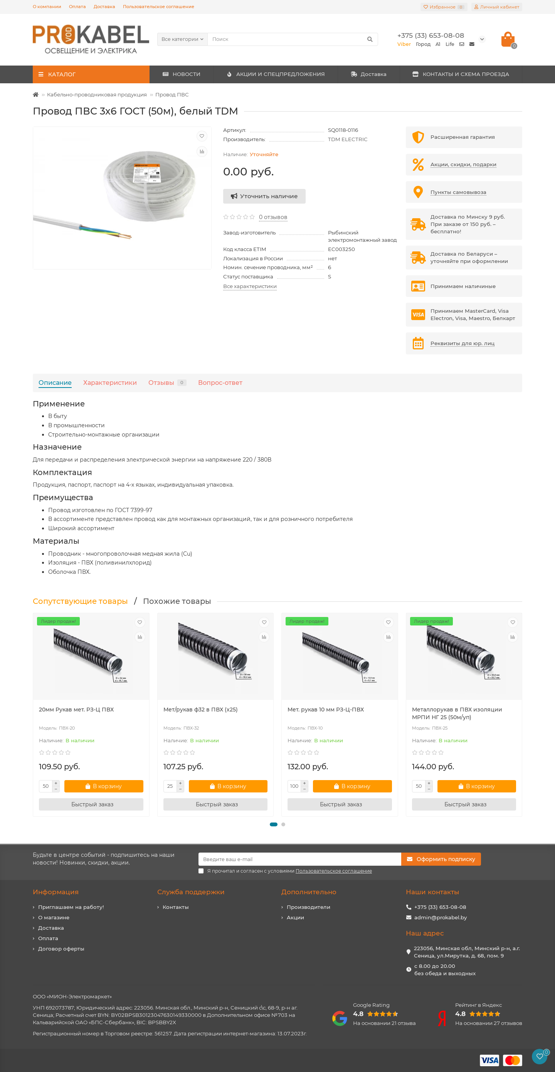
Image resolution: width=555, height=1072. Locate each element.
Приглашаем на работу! (71, 907)
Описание (55, 382)
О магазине (53, 917)
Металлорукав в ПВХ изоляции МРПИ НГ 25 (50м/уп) (457, 713)
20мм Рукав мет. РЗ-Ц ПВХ (76, 709)
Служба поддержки (191, 892)
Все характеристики (250, 286)
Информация (56, 892)
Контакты (176, 907)
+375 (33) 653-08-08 (440, 907)
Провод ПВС (172, 94)
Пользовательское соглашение (158, 6)
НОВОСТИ (181, 74)
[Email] (299, 859)
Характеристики (110, 382)
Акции (295, 917)
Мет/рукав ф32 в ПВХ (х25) (200, 709)
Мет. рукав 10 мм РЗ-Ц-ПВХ (326, 709)
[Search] (292, 39)
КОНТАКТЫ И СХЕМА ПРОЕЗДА (460, 74)
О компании (47, 6)
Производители (308, 907)
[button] (274, 824)
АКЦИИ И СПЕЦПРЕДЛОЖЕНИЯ (275, 74)
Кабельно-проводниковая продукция (97, 94)
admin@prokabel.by (440, 917)
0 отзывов (273, 217)
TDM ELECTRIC (348, 139)
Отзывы (167, 382)
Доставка (104, 6)
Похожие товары (177, 601)
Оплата (77, 6)
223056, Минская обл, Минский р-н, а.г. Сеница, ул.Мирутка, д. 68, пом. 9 (467, 952)
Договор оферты (61, 949)
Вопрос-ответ (220, 382)
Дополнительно (308, 892)
